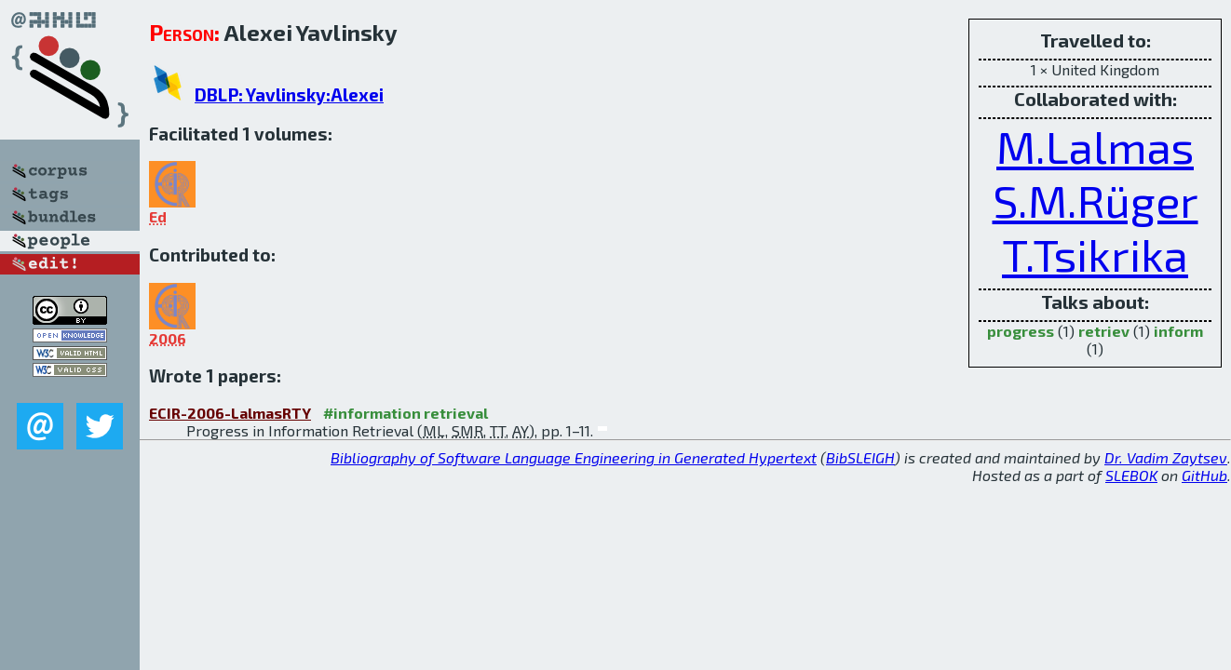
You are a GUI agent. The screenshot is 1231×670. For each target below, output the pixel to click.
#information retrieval (405, 413)
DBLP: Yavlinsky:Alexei (289, 94)
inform (1178, 331)
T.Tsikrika (1095, 254)
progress (1020, 331)
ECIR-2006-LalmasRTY (230, 413)
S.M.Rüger (1095, 200)
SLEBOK (1131, 475)
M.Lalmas (1095, 146)
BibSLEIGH (860, 457)
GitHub (1204, 475)
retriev (1104, 331)
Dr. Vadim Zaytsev (1165, 457)
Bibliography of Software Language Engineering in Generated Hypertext (574, 457)
